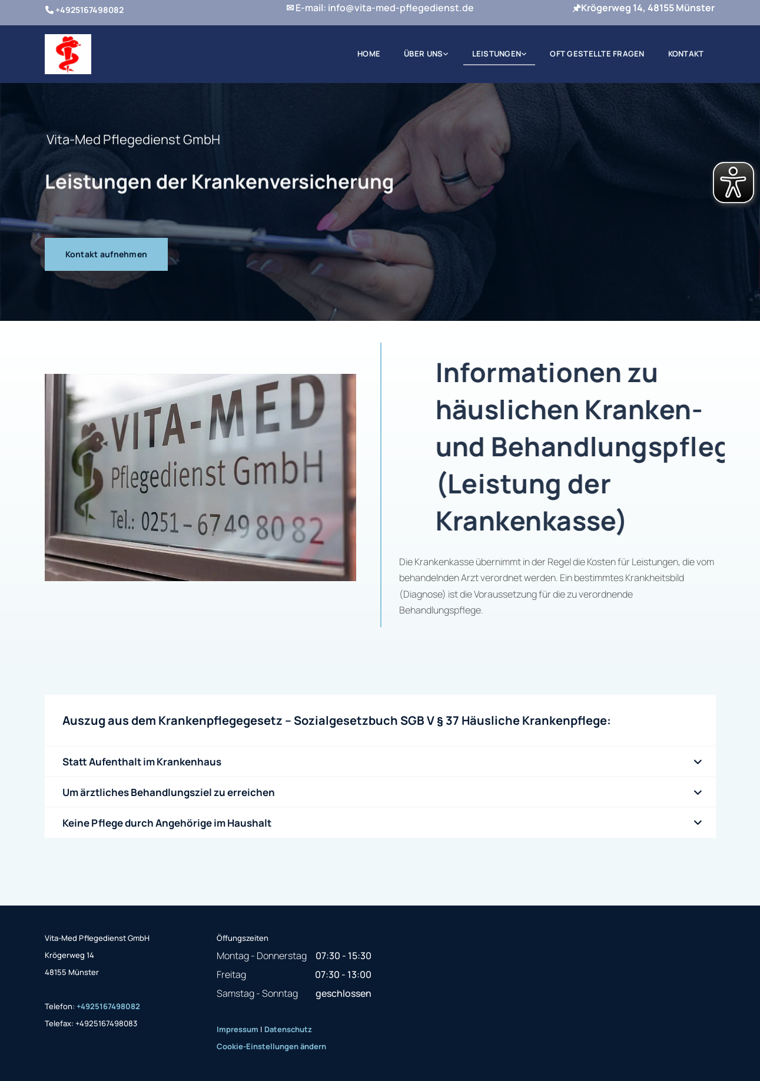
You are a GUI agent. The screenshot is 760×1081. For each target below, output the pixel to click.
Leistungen (497, 53)
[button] (106, 254)
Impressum (237, 1029)
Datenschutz (288, 1029)
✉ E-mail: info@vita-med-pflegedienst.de (380, 7)
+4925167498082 (108, 1006)
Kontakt (686, 53)
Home (368, 53)
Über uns (423, 53)
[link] (426, 54)
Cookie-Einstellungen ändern (271, 1046)
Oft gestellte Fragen (597, 53)
